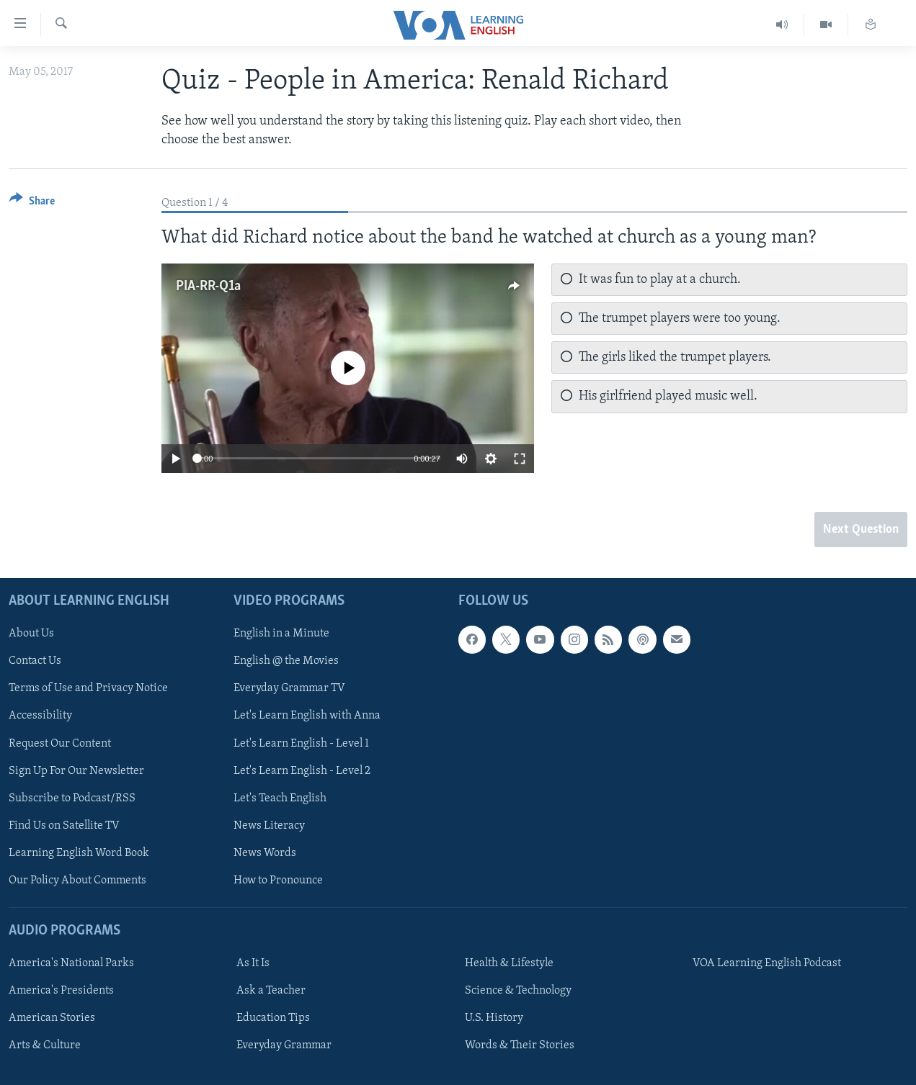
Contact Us (35, 661)
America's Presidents (61, 990)
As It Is (253, 963)
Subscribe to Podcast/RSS (72, 798)
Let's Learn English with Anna (307, 716)
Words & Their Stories (519, 1045)
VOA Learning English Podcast (767, 963)
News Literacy (269, 826)
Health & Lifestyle (509, 963)
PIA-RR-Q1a (208, 286)
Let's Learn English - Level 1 (301, 743)
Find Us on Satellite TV (64, 826)
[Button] (32, 203)
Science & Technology (518, 990)
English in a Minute (281, 633)
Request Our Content (60, 743)
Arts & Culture (45, 1045)
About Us (31, 633)
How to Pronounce (278, 880)
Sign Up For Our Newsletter (76, 771)
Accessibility (40, 716)
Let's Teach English (280, 798)
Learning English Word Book (79, 853)
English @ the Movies (286, 661)
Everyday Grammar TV (289, 689)
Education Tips (273, 1018)
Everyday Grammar (284, 1045)
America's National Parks (71, 963)
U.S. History (494, 1018)
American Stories (52, 1018)
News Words (265, 853)
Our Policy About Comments (77, 880)
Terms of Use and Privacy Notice (88, 689)
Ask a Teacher (271, 990)
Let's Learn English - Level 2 (302, 771)
